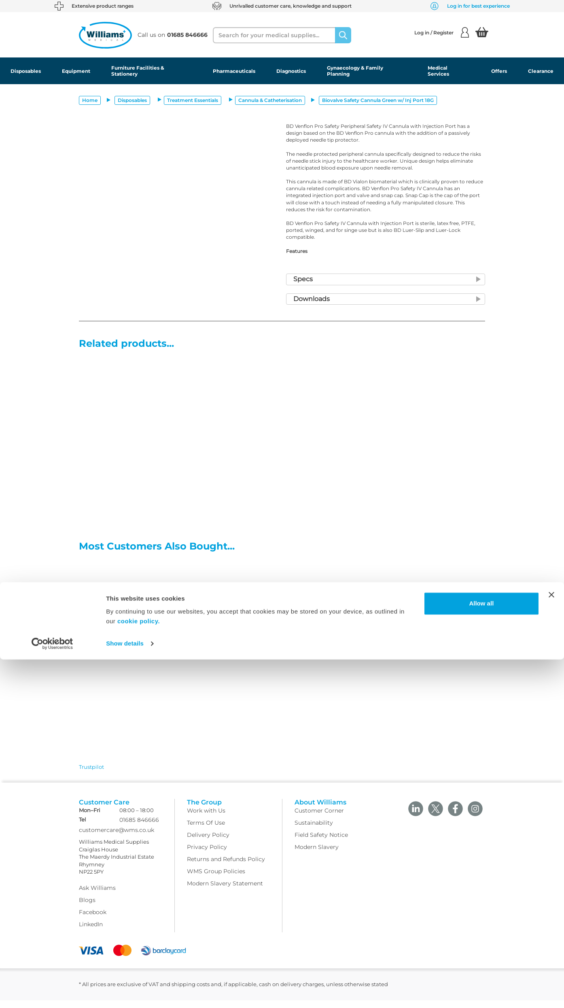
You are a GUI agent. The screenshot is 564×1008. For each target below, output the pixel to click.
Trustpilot (91, 767)
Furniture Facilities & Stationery (137, 71)
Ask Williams (97, 895)
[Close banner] (551, 943)
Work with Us (206, 818)
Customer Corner (319, 818)
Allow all (481, 952)
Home (90, 100)
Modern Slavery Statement (225, 891)
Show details (125, 992)
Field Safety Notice (321, 842)
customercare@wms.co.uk (116, 838)
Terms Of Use (206, 830)
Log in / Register (441, 32)
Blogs (87, 907)
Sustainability (314, 830)
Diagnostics (291, 71)
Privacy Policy (207, 854)
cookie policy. (138, 969)
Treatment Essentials (192, 100)
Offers (499, 71)
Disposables (26, 71)
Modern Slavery (317, 854)
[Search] (343, 35)
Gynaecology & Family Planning (355, 71)
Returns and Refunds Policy (226, 866)
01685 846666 (139, 828)
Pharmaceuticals (234, 71)
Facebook (92, 919)
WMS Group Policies (216, 879)
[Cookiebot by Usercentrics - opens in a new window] (52, 992)
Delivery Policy (208, 842)
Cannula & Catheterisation (270, 100)
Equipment (76, 71)
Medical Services (438, 71)
